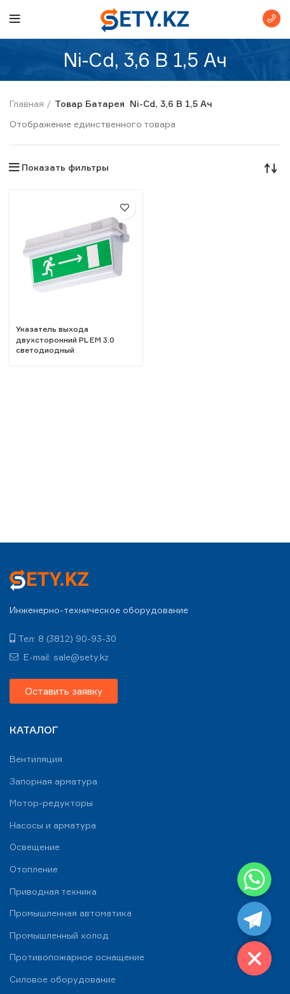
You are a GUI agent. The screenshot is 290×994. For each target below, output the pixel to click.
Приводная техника (53, 891)
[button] (64, 691)
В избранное (124, 208)
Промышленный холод (59, 935)
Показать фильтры (65, 167)
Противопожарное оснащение (77, 956)
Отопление (34, 868)
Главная (27, 103)
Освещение (35, 846)
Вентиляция (36, 758)
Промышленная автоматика (71, 912)
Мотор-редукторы (51, 802)
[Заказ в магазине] (270, 167)
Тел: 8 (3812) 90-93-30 (63, 638)
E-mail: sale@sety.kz (59, 656)
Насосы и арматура (53, 825)
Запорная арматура (53, 781)
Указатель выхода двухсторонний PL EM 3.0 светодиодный (65, 339)
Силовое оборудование (63, 979)
